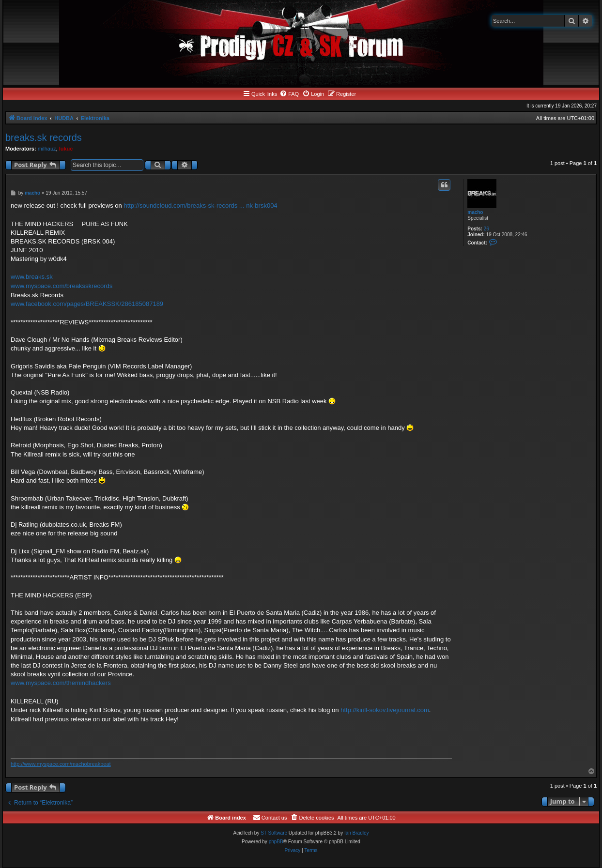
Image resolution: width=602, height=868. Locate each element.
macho (475, 212)
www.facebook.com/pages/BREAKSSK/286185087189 (87, 303)
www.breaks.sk (32, 276)
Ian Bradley (356, 833)
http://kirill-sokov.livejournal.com (384, 710)
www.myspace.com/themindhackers (61, 682)
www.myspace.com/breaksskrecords (61, 285)
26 (486, 228)
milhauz (47, 149)
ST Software (274, 833)
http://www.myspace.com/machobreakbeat (61, 764)
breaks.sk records (43, 137)
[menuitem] (289, 94)
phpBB (276, 841)
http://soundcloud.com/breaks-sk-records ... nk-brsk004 (200, 205)
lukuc (66, 149)
